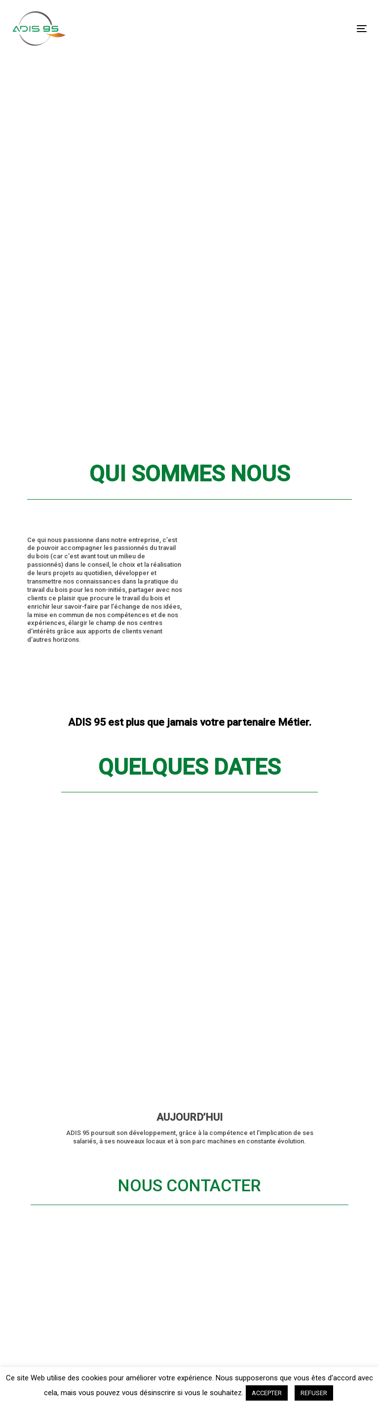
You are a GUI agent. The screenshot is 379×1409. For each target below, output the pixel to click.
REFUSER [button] (314, 1393)
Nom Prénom (301, 1122)
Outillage (65, 1079)
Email (289, 1208)
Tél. (285, 1167)
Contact (63, 1159)
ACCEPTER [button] (267, 1393)
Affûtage (65, 1062)
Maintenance (74, 1096)
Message (293, 1248)
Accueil (62, 1046)
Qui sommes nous (73, 1136)
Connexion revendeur (69, 1182)
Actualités (68, 1113)
